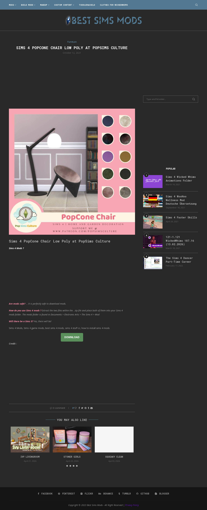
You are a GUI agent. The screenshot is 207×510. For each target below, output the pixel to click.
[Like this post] (75, 407)
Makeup (43, 5)
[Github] (142, 493)
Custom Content (63, 5)
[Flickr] (87, 493)
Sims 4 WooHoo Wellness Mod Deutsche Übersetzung (181, 200)
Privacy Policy (132, 505)
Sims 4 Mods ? (16, 248)
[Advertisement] (72, 81)
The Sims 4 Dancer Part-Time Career (179, 259)
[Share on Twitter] (82, 407)
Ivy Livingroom (30, 456)
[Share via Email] (91, 407)
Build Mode (27, 5)
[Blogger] (162, 493)
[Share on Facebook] (79, 407)
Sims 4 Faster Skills (181, 217)
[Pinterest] (66, 493)
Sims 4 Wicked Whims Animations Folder (181, 178)
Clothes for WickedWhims (114, 5)
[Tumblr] (125, 493)
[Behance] (105, 493)
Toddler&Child (87, 5)
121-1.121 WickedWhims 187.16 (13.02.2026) (180, 240)
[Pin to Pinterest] (86, 407)
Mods (11, 5)
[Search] (196, 5)
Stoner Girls (72, 456)
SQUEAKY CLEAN (114, 456)
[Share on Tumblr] (88, 407)
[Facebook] (45, 493)
